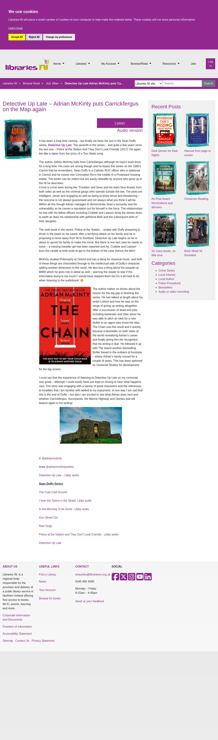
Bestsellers (165, 287)
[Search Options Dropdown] (148, 83)
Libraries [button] (81, 63)
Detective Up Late (60, 145)
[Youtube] (140, 578)
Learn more (15, 28)
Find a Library (47, 574)
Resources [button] (170, 63)
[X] (123, 578)
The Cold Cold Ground (53, 492)
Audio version (130, 130)
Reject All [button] (34, 37)
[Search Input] (182, 83)
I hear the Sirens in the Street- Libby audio (65, 500)
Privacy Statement (43, 640)
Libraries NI (10, 83)
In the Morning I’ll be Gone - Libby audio (64, 509)
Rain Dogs (45, 526)
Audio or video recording (174, 291)
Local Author (166, 279)
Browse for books (50, 598)
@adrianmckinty (52, 458)
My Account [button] (109, 63)
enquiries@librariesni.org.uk (92, 574)
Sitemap (8, 640)
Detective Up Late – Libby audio (59, 475)
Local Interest (167, 274)
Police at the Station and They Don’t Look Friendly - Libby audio (79, 534)
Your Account (47, 589)
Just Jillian (52, 83)
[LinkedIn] (148, 578)
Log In (210, 63)
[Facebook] (115, 578)
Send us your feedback (89, 601)
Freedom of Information (17, 626)
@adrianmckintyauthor (60, 466)
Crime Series (167, 270)
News (42, 581)
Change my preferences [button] (59, 37)
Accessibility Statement (17, 633)
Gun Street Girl (48, 517)
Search (208, 83)
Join (193, 63)
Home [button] (57, 63)
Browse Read (31, 83)
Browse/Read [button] (140, 63)
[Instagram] (131, 578)
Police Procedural (170, 283)
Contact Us (22, 640)
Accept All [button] (17, 37)
